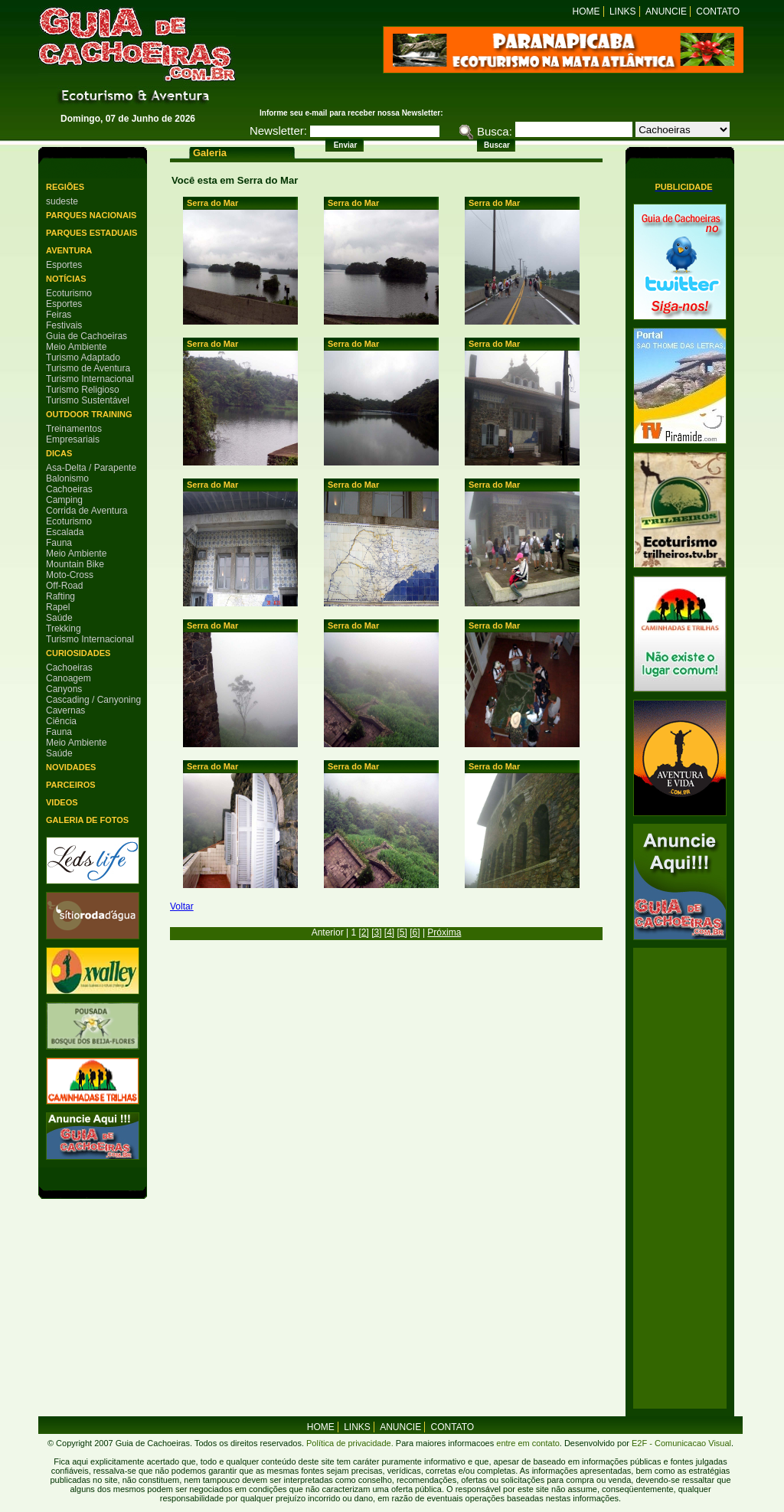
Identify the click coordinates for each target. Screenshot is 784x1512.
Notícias (66, 278)
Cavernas (65, 710)
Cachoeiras (69, 489)
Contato (718, 11)
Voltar (182, 906)
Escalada (64, 532)
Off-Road (64, 585)
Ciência (61, 721)
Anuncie (666, 11)
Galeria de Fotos (87, 820)
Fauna (59, 542)
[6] (415, 932)
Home (586, 11)
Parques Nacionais (91, 215)
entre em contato (527, 1443)
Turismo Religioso (82, 389)
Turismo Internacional (90, 379)
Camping (64, 500)
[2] (363, 932)
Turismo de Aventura (88, 368)
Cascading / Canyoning (93, 699)
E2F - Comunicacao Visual (681, 1443)
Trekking (63, 628)
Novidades (71, 767)
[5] (402, 932)
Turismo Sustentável (87, 400)
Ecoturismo (69, 293)
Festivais (64, 325)
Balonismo (67, 478)
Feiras (58, 314)
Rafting (60, 596)
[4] (389, 932)
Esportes (64, 265)
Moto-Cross (69, 575)
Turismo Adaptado (83, 357)
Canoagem (68, 678)
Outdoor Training (89, 414)
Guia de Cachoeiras (86, 336)
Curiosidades (78, 653)
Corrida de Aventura (87, 510)
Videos (62, 802)
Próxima (444, 932)
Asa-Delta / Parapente (91, 467)
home (321, 1427)
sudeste (62, 201)
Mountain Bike (75, 564)
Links (622, 11)
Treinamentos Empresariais (74, 434)
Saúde (59, 617)
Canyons (64, 689)
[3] (376, 932)
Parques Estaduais (91, 232)
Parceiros (71, 784)
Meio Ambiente (76, 346)
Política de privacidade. (350, 1443)
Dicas (59, 453)
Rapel (58, 607)
